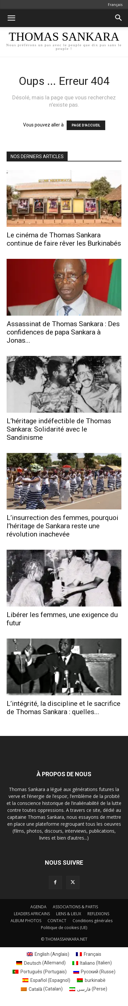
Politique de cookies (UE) (64, 927)
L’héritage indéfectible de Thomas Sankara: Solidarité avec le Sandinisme (59, 429)
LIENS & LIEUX (68, 914)
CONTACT (57, 920)
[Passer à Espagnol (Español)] (46, 980)
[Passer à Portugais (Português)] (39, 971)
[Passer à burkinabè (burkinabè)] (91, 980)
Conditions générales (92, 920)
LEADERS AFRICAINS (32, 914)
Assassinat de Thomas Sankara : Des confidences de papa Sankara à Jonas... (63, 332)
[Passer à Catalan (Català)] (41, 989)
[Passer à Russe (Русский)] (94, 971)
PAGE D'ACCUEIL (86, 125)
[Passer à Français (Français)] (89, 954)
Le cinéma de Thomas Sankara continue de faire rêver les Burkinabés (64, 239)
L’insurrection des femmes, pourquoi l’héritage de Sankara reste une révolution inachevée (62, 526)
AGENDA (38, 907)
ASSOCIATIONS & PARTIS (75, 907)
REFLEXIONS (98, 914)
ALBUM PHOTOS (26, 920)
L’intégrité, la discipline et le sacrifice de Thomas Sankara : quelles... (63, 708)
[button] (11, 18)
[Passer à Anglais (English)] (48, 954)
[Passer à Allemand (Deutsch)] (41, 962)
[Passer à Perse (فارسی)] (88, 989)
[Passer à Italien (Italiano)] (92, 962)
